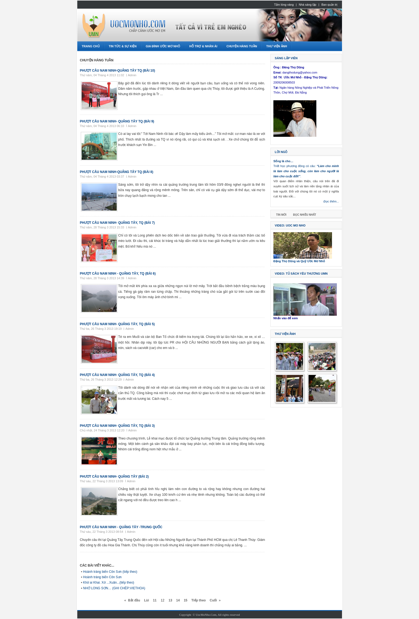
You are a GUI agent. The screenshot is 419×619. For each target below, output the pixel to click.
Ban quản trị (329, 4)
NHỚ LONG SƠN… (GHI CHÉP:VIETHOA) (114, 588)
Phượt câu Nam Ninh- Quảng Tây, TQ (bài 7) (117, 223)
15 (185, 600)
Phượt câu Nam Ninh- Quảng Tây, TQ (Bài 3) (117, 426)
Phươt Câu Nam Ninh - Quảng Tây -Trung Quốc (121, 527)
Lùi (146, 600)
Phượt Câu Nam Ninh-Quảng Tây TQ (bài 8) (116, 172)
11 (154, 600)
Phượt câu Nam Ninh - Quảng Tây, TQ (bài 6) (118, 273)
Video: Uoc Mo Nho (290, 225)
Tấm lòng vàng (284, 4)
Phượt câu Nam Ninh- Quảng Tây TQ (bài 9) (117, 121)
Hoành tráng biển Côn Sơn (102, 577)
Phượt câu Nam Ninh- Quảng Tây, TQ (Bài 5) (117, 324)
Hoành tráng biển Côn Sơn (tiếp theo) (110, 572)
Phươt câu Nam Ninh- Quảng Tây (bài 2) (114, 476)
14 (178, 600)
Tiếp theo (198, 600)
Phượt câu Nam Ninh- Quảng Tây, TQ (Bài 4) (117, 375)
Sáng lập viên (286, 58)
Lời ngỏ (281, 152)
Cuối (213, 600)
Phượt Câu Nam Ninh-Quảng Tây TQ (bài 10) (117, 70)
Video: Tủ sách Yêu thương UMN (301, 273)
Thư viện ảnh (285, 333)
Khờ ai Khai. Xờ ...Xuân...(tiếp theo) (108, 582)
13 (170, 600)
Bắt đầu (134, 600)
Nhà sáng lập (307, 4)
